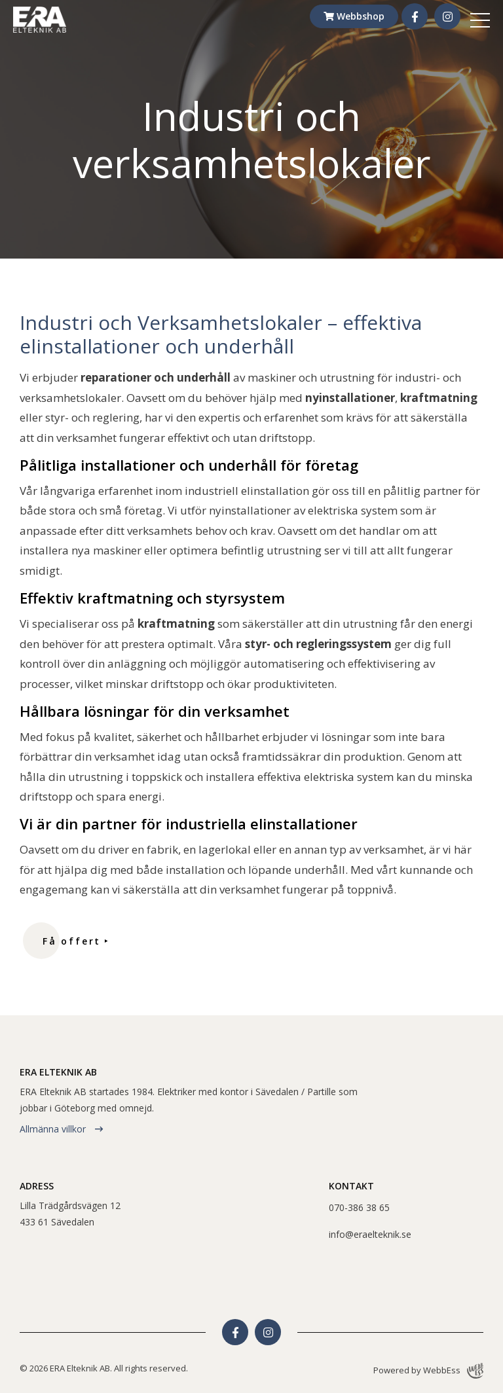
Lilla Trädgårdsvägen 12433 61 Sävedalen (70, 1213)
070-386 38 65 (359, 1207)
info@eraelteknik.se (370, 1234)
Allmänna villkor (54, 1129)
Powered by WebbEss (428, 1371)
